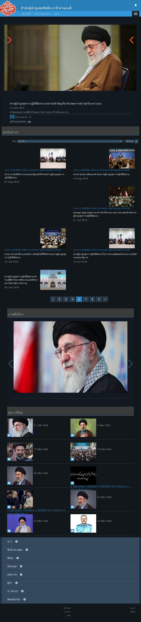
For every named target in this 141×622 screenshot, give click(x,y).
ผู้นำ (9, 582)
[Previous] (53, 299)
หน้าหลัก (26, 13)
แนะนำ (132, 608)
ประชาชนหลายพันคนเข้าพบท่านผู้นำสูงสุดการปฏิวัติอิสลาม (101, 174)
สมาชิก (67, 612)
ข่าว (9, 541)
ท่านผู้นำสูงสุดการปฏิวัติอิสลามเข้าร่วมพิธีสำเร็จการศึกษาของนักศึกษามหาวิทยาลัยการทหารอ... (21, 280)
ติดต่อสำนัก (13, 599)
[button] (135, 14)
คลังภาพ (12, 574)
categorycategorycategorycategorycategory (69, 141)
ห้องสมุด (12, 566)
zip (28, 121)
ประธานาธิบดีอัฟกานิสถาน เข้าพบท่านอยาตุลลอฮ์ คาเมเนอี (32, 170)
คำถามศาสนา (43, 13)
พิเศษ (10, 558)
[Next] (105, 299)
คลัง (56, 13)
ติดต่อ (133, 612)
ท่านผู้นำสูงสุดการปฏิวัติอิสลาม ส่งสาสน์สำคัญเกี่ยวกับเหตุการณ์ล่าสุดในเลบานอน (56, 103)
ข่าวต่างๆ (12, 591)
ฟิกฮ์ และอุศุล (14, 549)
